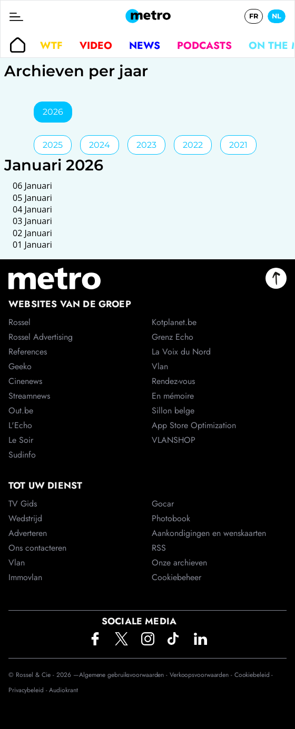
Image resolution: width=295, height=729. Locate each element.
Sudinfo (22, 455)
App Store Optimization (194, 425)
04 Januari (32, 209)
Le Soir (20, 440)
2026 (53, 112)
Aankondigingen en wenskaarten (209, 533)
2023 (146, 145)
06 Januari (32, 185)
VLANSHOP (173, 440)
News (144, 45)
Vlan (16, 562)
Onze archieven (179, 562)
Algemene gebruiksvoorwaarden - (124, 675)
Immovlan (25, 577)
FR (253, 16)
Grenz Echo (172, 337)
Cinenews (25, 381)
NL (276, 16)
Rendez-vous (173, 381)
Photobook (171, 518)
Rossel (19, 322)
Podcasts (204, 45)
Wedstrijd (25, 518)
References (27, 352)
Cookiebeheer (176, 577)
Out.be (20, 410)
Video (96, 45)
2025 (53, 145)
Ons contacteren (37, 548)
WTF (51, 45)
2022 (193, 145)
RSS (159, 548)
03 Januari (32, 221)
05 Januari (32, 198)
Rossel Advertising (40, 337)
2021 (238, 145)
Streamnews (29, 396)
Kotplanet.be (174, 322)
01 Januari (32, 244)
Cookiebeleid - (253, 675)
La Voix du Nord (181, 352)
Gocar (163, 504)
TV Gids (22, 504)
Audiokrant (63, 690)
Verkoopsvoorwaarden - (202, 675)
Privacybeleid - (28, 690)
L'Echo (20, 425)
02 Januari (32, 233)
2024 (99, 145)
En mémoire (173, 396)
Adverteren (27, 533)
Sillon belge (173, 410)
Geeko (20, 366)
